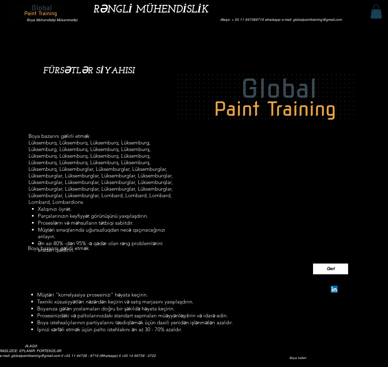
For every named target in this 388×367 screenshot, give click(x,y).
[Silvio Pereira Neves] (334, 289)
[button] (376, 12)
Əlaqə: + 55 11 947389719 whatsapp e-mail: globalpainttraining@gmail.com (281, 19)
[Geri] (330, 269)
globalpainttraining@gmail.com (35, 355)
